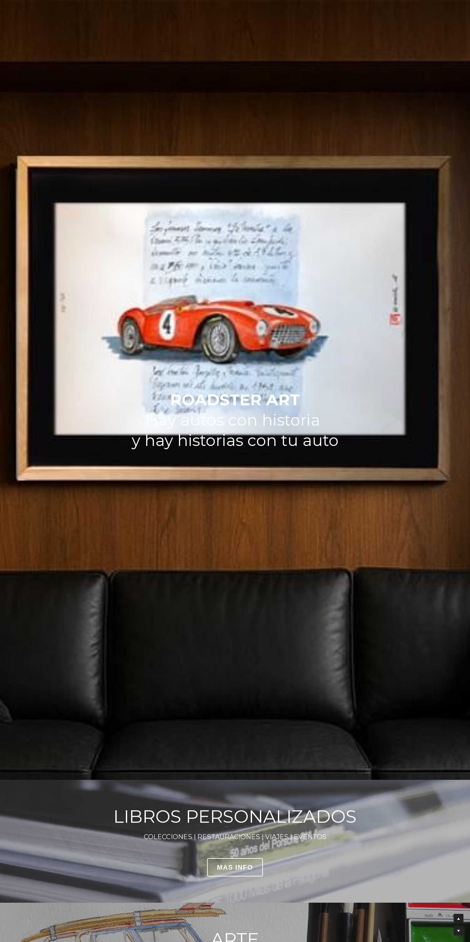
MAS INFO (235, 867)
